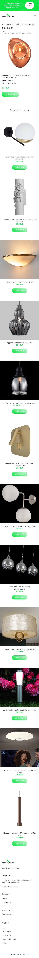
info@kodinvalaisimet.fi (10, 887)
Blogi (3, 928)
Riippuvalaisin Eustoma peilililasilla (19, 343)
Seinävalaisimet (7, 77)
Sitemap (4, 943)
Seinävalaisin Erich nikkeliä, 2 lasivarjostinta (19, 526)
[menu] (35, 15)
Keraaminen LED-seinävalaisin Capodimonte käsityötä (20, 221)
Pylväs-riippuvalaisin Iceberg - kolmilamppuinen (19, 588)
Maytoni (16, 77)
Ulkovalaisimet (7, 914)
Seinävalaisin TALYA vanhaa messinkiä (19, 282)
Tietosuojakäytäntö (9, 939)
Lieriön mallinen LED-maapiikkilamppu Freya (19, 710)
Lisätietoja (10, 94)
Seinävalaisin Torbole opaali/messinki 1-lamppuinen (19, 158)
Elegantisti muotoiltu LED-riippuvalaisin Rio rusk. (19, 834)
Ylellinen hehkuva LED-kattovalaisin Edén (19, 649)
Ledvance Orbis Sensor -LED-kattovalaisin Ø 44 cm (19, 771)
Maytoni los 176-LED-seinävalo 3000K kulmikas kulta (19, 465)
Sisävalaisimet (25, 75)
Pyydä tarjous (29, 4)
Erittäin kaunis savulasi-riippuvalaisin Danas (19, 403)
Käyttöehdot (6, 935)
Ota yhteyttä (6, 931)
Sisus (3, 906)
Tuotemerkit (15, 75)
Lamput (4, 899)
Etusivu (4, 31)
